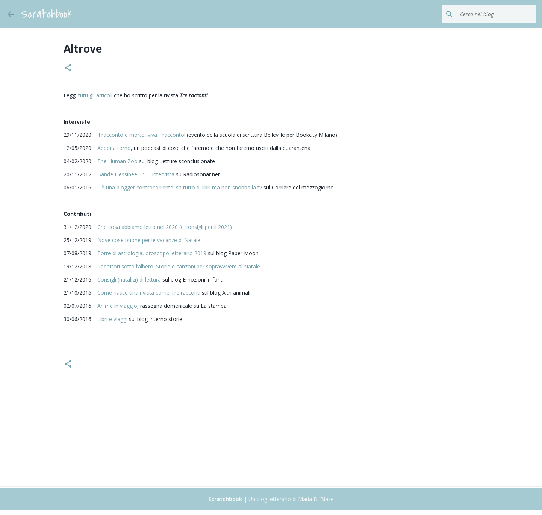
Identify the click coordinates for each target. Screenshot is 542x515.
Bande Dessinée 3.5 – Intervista (135, 174)
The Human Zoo (117, 161)
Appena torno (114, 147)
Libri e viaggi (112, 319)
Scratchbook (46, 14)
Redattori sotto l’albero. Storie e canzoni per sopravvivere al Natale (178, 266)
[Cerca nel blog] (496, 14)
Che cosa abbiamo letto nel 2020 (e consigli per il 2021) (164, 226)
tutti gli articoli (95, 95)
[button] (68, 68)
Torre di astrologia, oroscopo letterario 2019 (151, 253)
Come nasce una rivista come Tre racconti (148, 292)
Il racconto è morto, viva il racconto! (141, 134)
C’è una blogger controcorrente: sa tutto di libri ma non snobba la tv (179, 187)
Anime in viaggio (117, 305)
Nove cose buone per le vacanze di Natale (148, 240)
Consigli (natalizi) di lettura (129, 279)
